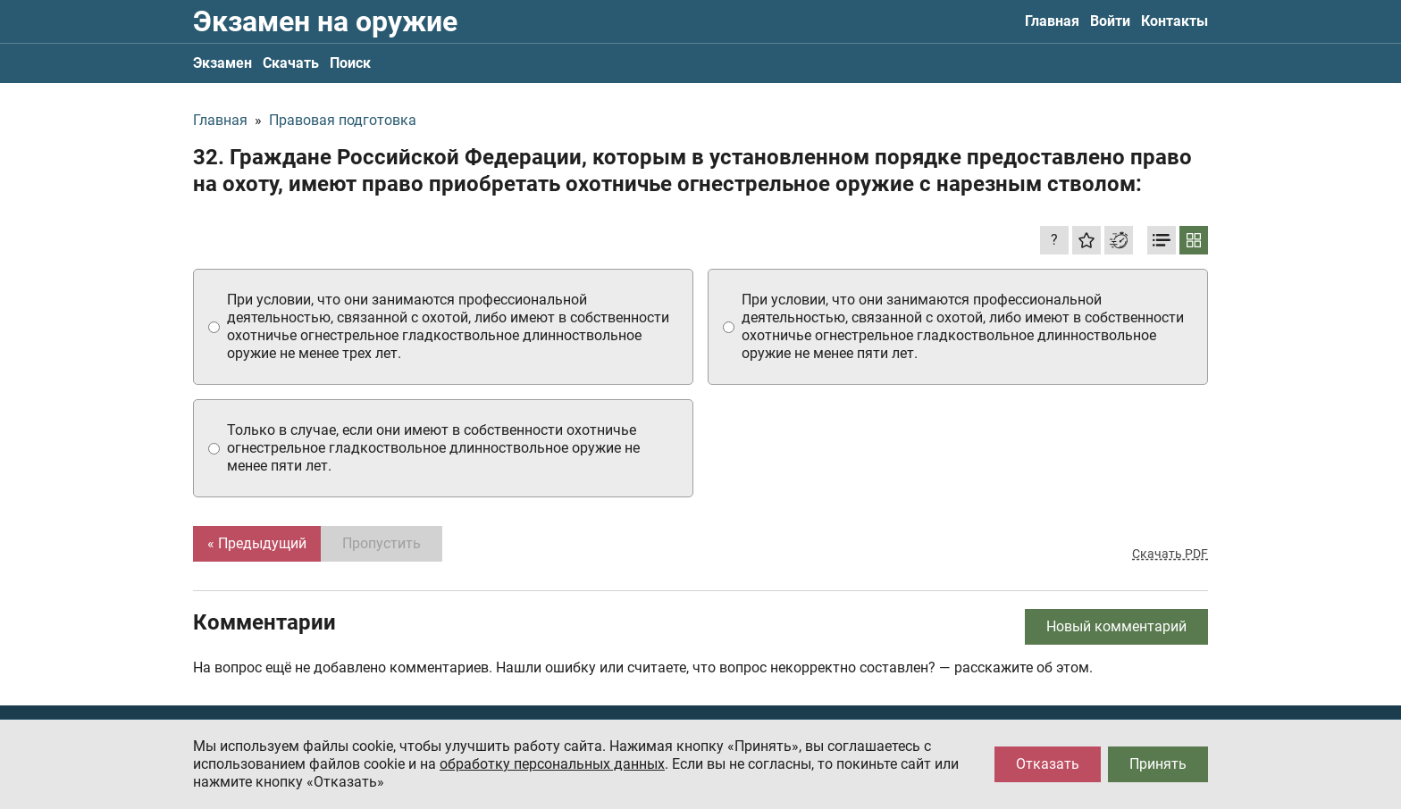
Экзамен (222, 62)
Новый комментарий (1116, 626)
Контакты (1174, 21)
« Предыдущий (256, 543)
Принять (1158, 763)
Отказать (1047, 763)
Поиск (350, 62)
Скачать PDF (1170, 553)
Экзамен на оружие (325, 21)
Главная (1052, 21)
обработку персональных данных (552, 763)
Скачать (291, 62)
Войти (1110, 21)
